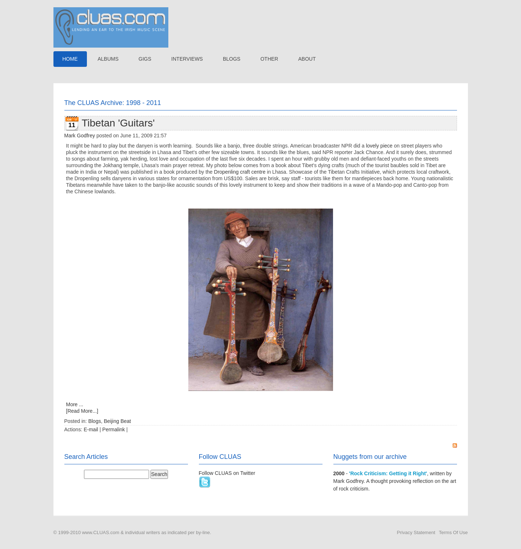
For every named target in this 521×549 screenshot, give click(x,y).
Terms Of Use (453, 532)
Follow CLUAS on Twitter (227, 473)
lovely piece (379, 146)
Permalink (113, 429)
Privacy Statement (416, 532)
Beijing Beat (117, 421)
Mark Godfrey (79, 135)
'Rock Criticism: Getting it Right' (388, 473)
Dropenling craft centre (240, 172)
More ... (74, 404)
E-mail (91, 429)
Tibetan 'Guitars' (118, 123)
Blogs (94, 421)
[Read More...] (82, 411)
